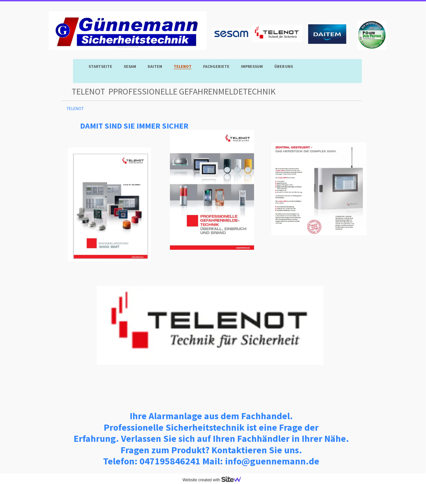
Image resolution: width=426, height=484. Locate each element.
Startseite (100, 66)
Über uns (283, 66)
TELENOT (183, 66)
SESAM (130, 66)
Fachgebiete (216, 66)
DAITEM (155, 66)
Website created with (214, 480)
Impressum (252, 66)
